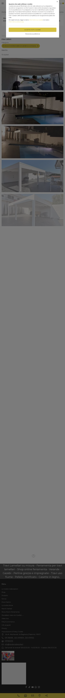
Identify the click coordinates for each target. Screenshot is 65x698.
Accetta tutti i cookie (32, 30)
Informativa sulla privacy (16, 22)
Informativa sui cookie (36, 20)
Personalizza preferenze (32, 34)
